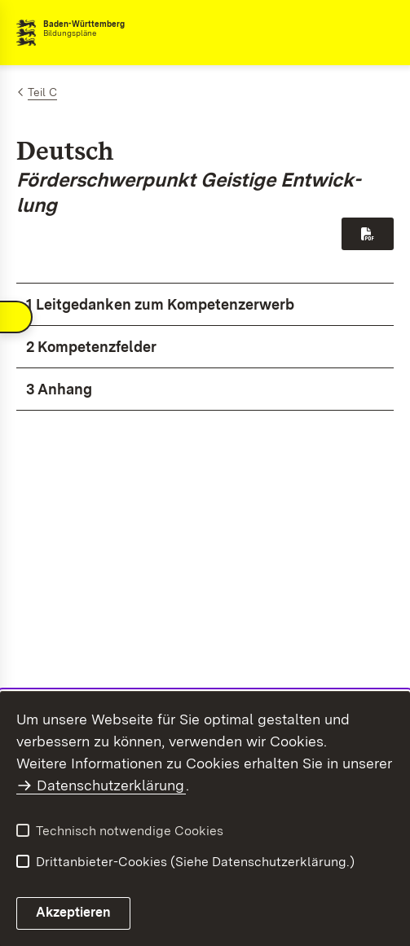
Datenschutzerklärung (110, 785)
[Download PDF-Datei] (368, 234)
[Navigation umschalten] (16, 331)
